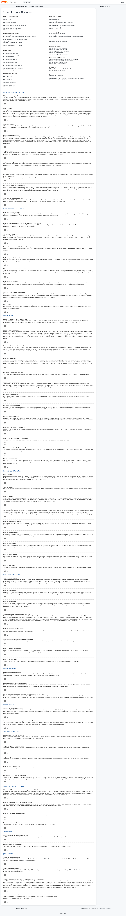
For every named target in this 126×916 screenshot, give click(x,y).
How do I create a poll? (8, 56)
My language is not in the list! (10, 41)
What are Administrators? (55, 18)
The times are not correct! (9, 38)
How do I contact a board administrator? (58, 79)
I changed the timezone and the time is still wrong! (15, 39)
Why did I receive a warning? (10, 64)
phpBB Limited (46, 858)
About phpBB (24, 860)
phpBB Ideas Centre (72, 869)
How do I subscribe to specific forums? (58, 62)
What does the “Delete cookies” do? (11, 29)
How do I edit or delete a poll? (10, 59)
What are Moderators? (54, 19)
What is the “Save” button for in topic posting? (14, 67)
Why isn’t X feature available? (56, 77)
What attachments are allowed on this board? (60, 68)
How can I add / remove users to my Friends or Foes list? (62, 43)
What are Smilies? (7, 78)
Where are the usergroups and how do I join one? (61, 22)
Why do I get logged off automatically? (12, 28)
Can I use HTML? (7, 76)
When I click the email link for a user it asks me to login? (16, 47)
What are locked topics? (9, 85)
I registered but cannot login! (10, 22)
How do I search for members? (56, 52)
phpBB (69, 261)
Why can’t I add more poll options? (11, 58)
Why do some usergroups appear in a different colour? (62, 25)
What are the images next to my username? (13, 42)
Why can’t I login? (7, 24)
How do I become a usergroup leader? (58, 24)
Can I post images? (8, 79)
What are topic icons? (8, 86)
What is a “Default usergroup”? (56, 27)
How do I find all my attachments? (57, 70)
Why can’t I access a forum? (10, 61)
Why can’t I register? (8, 21)
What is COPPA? (7, 19)
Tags (29, 2)
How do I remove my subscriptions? (57, 63)
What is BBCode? (7, 75)
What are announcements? (9, 82)
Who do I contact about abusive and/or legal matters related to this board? (66, 78)
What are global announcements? (11, 81)
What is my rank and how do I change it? (12, 45)
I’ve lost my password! (8, 27)
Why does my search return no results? (58, 49)
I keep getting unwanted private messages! (59, 35)
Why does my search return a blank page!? (59, 51)
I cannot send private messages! (57, 33)
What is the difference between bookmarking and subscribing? (64, 59)
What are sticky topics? (8, 84)
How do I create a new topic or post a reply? (13, 52)
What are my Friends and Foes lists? (58, 41)
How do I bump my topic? (9, 69)
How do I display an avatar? (9, 44)
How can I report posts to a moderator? (12, 65)
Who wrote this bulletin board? (56, 75)
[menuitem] (123, 2)
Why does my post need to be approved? (13, 68)
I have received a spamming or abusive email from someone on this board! (66, 36)
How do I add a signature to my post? (12, 55)
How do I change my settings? (10, 35)
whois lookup (20, 882)
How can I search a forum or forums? (58, 48)
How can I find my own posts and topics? (59, 54)
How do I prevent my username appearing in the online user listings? (19, 36)
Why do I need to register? (9, 18)
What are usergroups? (54, 21)
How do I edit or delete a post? (10, 53)
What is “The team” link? (55, 28)
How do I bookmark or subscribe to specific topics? (61, 60)
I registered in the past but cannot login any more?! (15, 25)
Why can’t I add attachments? (10, 62)
